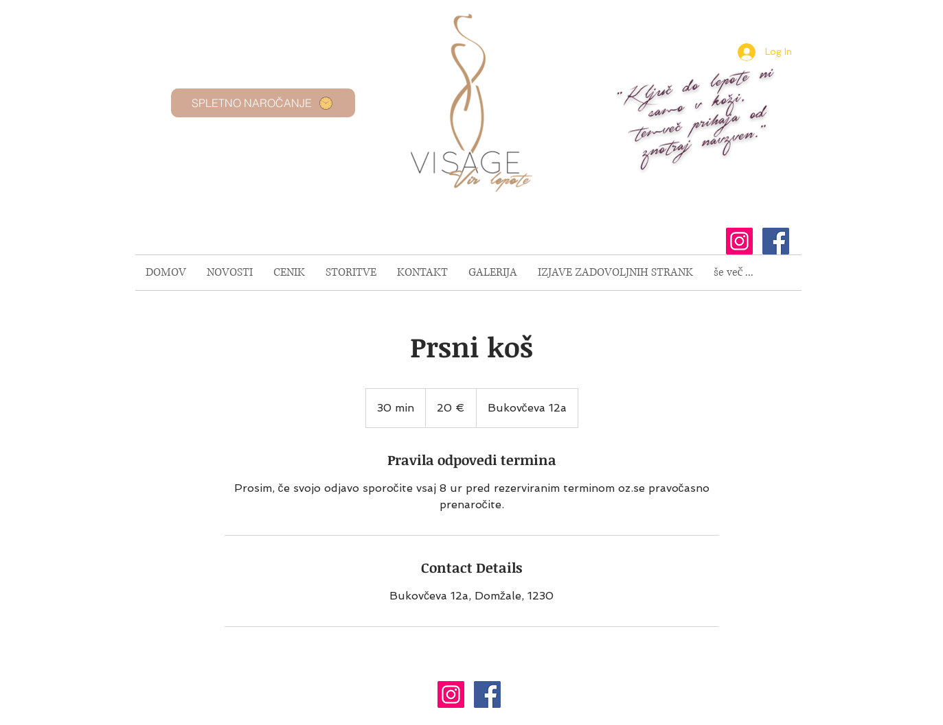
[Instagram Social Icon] (739, 241)
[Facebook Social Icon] (775, 241)
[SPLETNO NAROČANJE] (263, 102)
